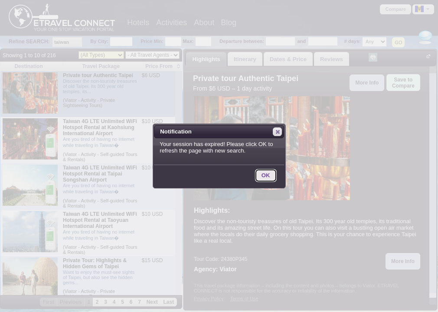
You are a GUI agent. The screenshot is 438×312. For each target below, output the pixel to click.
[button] (277, 131)
